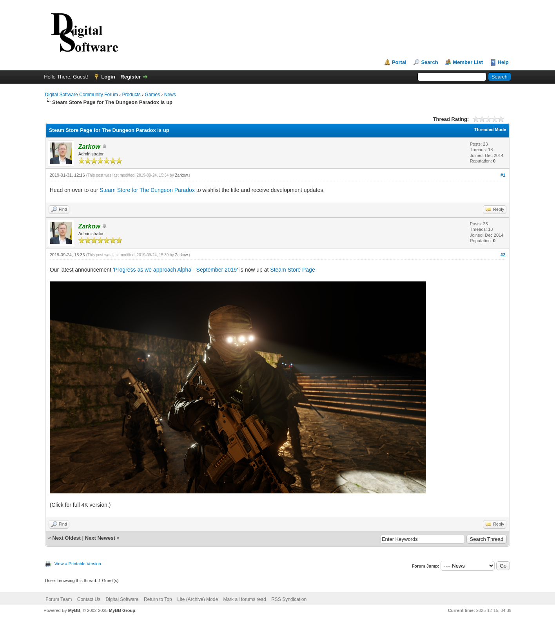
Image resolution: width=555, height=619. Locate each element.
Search (429, 62)
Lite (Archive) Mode (197, 599)
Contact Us (88, 599)
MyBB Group (122, 610)
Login (108, 77)
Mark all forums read (244, 599)
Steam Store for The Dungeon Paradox (147, 190)
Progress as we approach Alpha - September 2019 (175, 270)
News (170, 94)
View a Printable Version (77, 563)
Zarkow (181, 175)
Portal (399, 62)
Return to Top (158, 599)
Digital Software (121, 599)
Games (152, 94)
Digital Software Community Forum (81, 94)
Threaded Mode (490, 129)
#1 (503, 175)
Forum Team (58, 599)
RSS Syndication (289, 599)
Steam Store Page (292, 270)
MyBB (74, 610)
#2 (503, 254)
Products (131, 94)
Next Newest (100, 538)
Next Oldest (67, 538)
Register (130, 77)
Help (503, 62)
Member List (468, 62)
